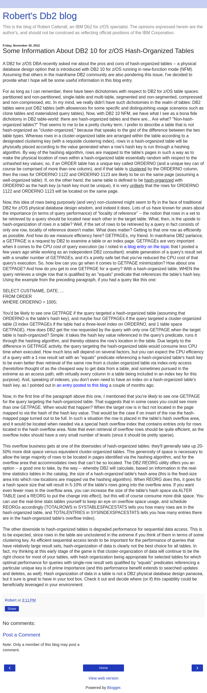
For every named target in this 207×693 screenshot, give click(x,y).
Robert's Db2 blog (40, 16)
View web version (103, 678)
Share (12, 609)
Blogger (113, 687)
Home (103, 668)
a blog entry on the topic (147, 246)
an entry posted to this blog (82, 385)
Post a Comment (21, 635)
